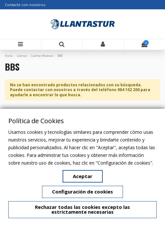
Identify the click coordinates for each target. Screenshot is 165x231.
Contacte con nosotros (25, 4)
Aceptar (82, 176)
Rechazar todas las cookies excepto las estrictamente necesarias (82, 209)
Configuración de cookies (82, 191)
